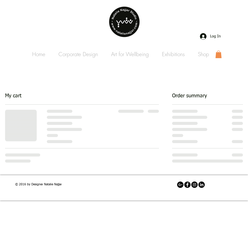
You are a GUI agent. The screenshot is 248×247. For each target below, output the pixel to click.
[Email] (180, 185)
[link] (218, 54)
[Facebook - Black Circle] (187, 185)
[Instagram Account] (194, 185)
